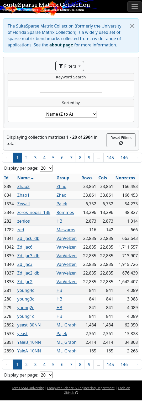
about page (61, 45)
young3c (25, 299)
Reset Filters (121, 140)
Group (62, 178)
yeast (22, 333)
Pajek (61, 204)
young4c (25, 290)
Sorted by (71, 102)
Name (25, 178)
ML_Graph (66, 325)
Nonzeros (125, 178)
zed (20, 230)
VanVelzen (66, 238)
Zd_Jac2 (25, 282)
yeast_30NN (29, 325)
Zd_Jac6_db (28, 238)
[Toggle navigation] (134, 6)
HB (59, 221)
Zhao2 (23, 186)
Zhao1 (23, 195)
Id (6, 178)
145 (110, 157)
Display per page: (21, 168)
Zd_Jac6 (25, 247)
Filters (68, 66)
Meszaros (65, 230)
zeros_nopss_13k (33, 212)
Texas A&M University (28, 388)
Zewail (23, 204)
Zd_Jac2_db (28, 273)
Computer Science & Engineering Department (80, 388)
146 (124, 157)
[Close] (132, 26)
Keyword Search (71, 76)
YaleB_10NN (29, 342)
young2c (25, 307)
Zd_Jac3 (25, 264)
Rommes (65, 212)
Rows (86, 178)
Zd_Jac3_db (28, 256)
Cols (102, 178)
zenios (23, 221)
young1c (25, 316)
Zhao (61, 186)
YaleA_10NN (29, 351)
